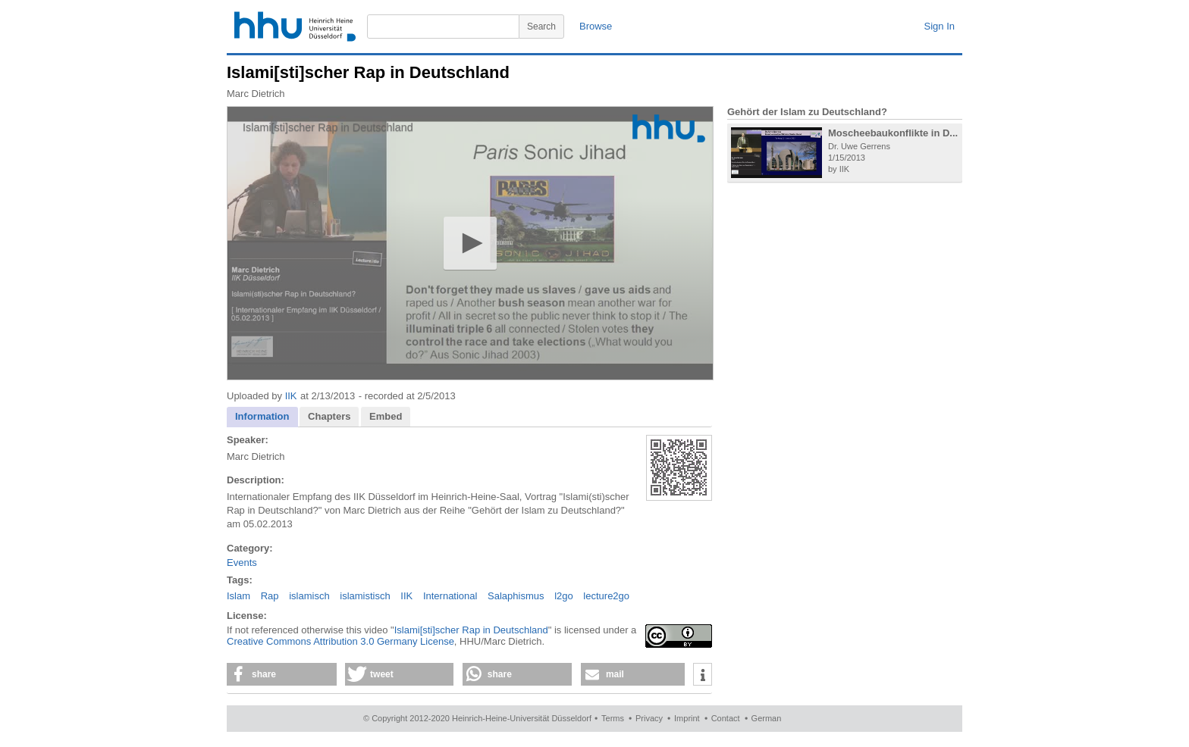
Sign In (939, 26)
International (450, 596)
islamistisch (365, 596)
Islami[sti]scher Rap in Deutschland (471, 630)
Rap (270, 596)
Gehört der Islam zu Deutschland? (807, 111)
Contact (725, 718)
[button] (469, 242)
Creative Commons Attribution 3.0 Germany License (340, 641)
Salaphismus (516, 596)
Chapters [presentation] (329, 416)
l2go (563, 596)
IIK (291, 396)
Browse (595, 26)
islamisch (309, 596)
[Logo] (668, 128)
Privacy (649, 718)
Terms (612, 718)
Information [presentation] (262, 416)
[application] (470, 243)
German (766, 718)
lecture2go (606, 596)
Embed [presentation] (385, 416)
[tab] (262, 417)
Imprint (687, 718)
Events (242, 562)
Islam (238, 596)
